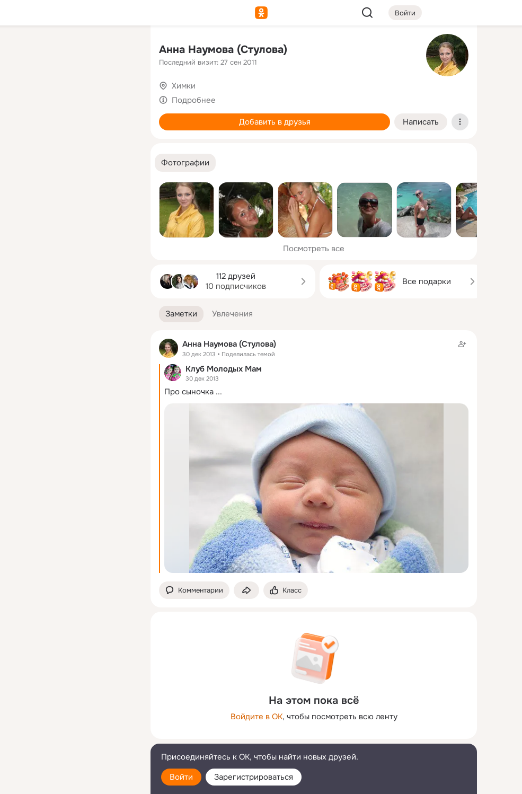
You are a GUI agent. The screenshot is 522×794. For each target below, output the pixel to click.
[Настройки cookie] (72, 780)
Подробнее (194, 100)
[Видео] (118, 97)
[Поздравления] (72, 144)
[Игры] (118, 144)
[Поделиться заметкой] (246, 590)
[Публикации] (25, 97)
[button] (185, 163)
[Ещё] (72, 712)
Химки (184, 86)
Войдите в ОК (256, 716)
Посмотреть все (313, 248)
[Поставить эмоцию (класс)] (285, 590)
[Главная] (25, 51)
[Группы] (118, 51)
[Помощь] (25, 190)
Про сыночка (189, 391)
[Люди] (72, 97)
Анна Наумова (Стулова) (223, 49)
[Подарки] (25, 144)
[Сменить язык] (72, 735)
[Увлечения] (72, 51)
